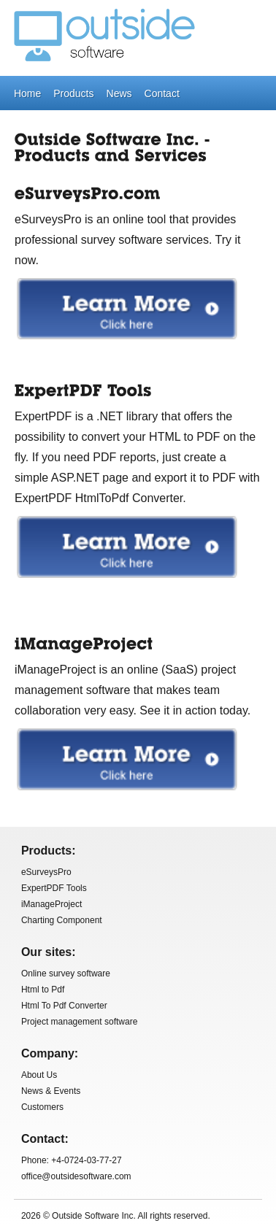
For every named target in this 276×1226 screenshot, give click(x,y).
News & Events (50, 1091)
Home (27, 93)
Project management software (79, 1022)
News (119, 93)
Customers (42, 1107)
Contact (162, 93)
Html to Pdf (42, 989)
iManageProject (51, 904)
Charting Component (61, 920)
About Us (39, 1075)
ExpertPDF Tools (54, 888)
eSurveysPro (46, 872)
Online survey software (65, 973)
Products (73, 93)
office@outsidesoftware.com (76, 1176)
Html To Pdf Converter (64, 1006)
